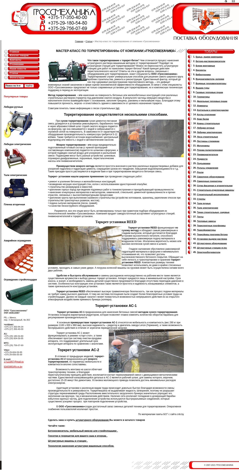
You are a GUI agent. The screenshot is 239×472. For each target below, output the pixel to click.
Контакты (15, 59)
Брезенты (201, 70)
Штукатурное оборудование (212, 243)
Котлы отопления (206, 114)
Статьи (14, 73)
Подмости (202, 159)
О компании (17, 64)
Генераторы (203, 97)
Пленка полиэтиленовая (210, 150)
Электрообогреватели (208, 252)
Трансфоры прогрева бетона (212, 234)
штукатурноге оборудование (92, 420)
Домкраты (202, 105)
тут (117, 108)
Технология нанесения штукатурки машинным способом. (81, 446)
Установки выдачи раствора (212, 239)
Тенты (200, 217)
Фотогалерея (17, 77)
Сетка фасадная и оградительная (214, 185)
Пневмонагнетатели (207, 154)
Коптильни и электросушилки (213, 110)
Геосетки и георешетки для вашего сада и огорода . (77, 436)
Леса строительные (207, 137)
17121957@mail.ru (14, 361)
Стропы (201, 199)
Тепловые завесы (206, 221)
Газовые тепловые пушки (209, 92)
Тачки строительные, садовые (213, 212)
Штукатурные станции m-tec (212, 248)
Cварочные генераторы (209, 181)
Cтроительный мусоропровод (213, 194)
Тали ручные (204, 203)
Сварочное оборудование (210, 177)
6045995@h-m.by (13, 366)
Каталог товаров (19, 55)
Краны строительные (208, 123)
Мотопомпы (203, 145)
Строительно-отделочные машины (215, 190)
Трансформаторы (206, 230)
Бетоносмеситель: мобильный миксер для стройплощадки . (83, 431)
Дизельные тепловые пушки (212, 101)
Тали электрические (207, 208)
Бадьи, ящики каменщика (209, 57)
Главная (14, 51)
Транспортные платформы (211, 225)
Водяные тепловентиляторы (211, 83)
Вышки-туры (202, 88)
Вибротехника (203, 74)
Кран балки (203, 119)
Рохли (200, 172)
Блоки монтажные (205, 66)
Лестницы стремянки (208, 141)
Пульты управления (207, 168)
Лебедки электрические (209, 132)
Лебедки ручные (205, 128)
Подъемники (203, 163)
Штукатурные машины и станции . (68, 441)
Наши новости (18, 68)
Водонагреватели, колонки (210, 79)
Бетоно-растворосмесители (210, 61)
